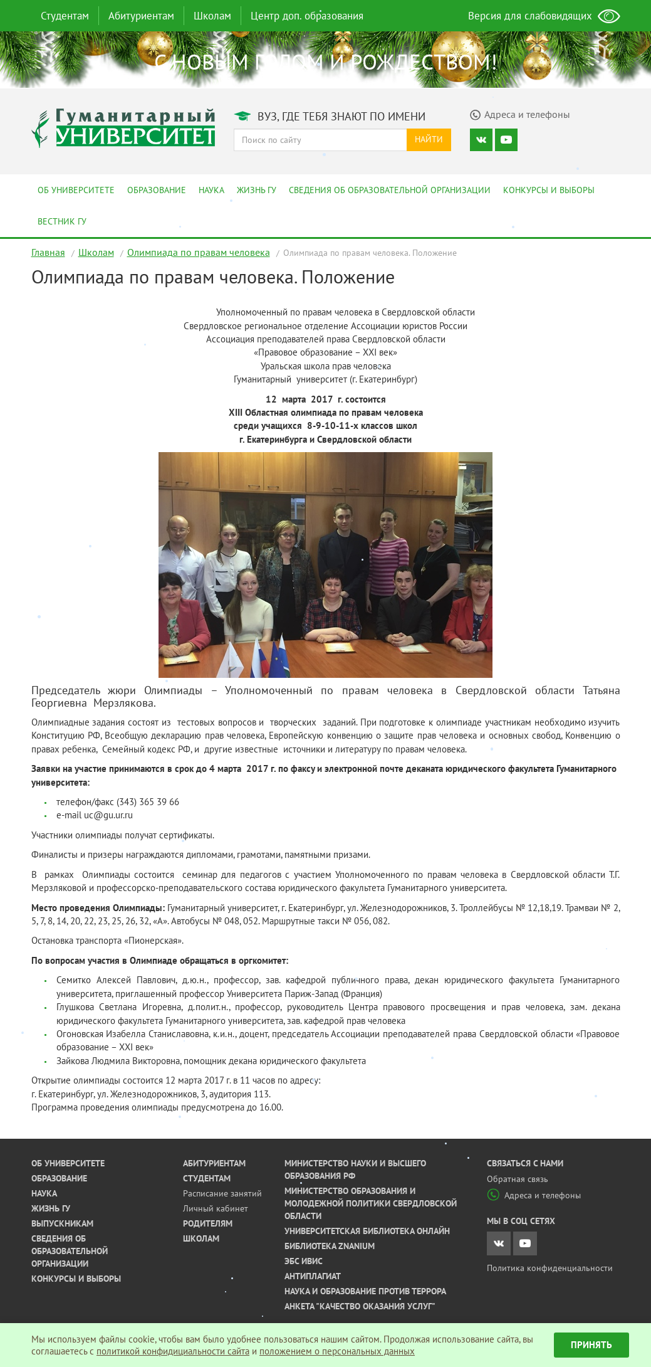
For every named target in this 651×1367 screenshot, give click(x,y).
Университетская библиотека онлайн (367, 1231)
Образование (156, 190)
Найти (429, 139)
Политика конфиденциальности (550, 1268)
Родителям (207, 1223)
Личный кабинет (215, 1208)
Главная (48, 252)
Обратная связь (517, 1179)
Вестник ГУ (62, 221)
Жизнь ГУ (256, 190)
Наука (211, 190)
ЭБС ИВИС (303, 1261)
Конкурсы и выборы (549, 190)
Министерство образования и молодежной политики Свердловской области (370, 1203)
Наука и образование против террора (365, 1291)
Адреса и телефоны (534, 1195)
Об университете (76, 190)
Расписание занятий (222, 1193)
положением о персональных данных (337, 1351)
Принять (591, 1345)
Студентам (65, 16)
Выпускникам (62, 1223)
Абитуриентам (141, 16)
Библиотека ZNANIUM (329, 1246)
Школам (212, 16)
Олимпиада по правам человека (198, 252)
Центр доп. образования (307, 16)
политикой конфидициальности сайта (172, 1351)
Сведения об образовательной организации (390, 190)
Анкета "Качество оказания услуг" (359, 1306)
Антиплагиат (312, 1276)
